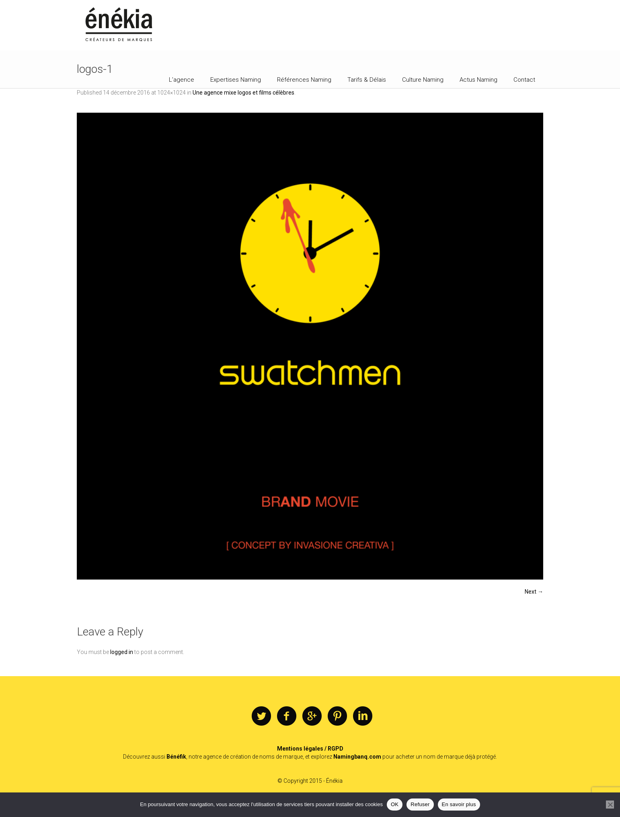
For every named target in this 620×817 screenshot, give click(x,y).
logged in (121, 652)
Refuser (420, 804)
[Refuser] (610, 804)
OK (394, 804)
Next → (534, 591)
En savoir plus (459, 804)
